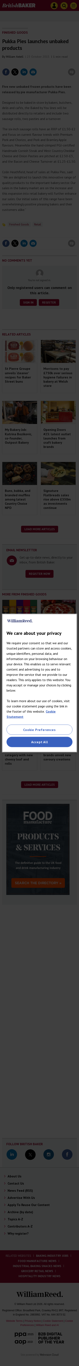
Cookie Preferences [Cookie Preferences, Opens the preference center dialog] (39, 730)
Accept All (39, 742)
